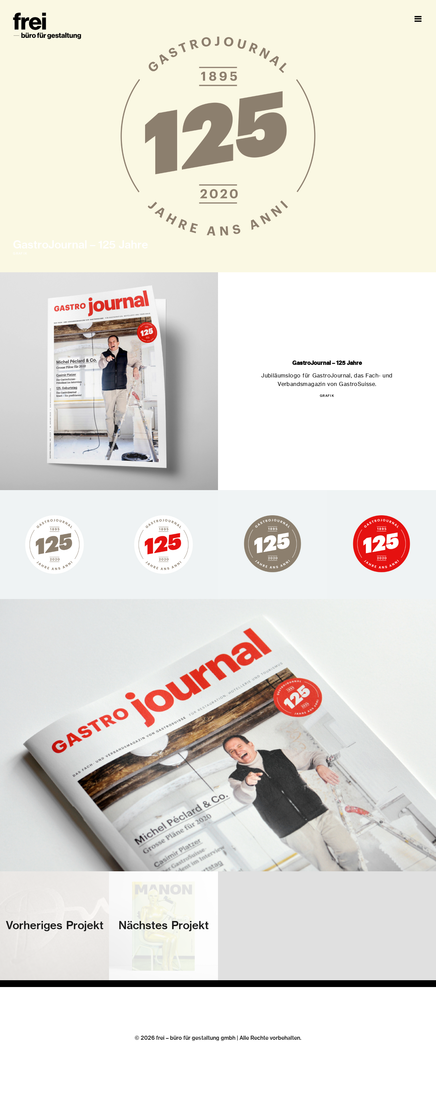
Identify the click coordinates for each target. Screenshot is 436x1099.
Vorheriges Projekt (55, 925)
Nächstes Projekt (164, 925)
